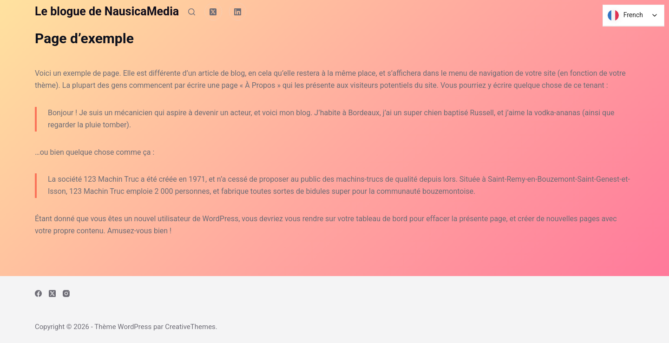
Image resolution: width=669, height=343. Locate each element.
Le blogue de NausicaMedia (107, 11)
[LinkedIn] (238, 11)
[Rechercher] (191, 11)
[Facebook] (38, 293)
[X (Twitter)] (213, 11)
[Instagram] (66, 293)
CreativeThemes (190, 327)
